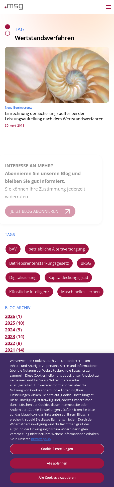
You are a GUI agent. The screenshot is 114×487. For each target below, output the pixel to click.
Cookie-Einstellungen (57, 449)
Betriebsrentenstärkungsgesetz (39, 263)
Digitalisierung (23, 277)
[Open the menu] (108, 6)
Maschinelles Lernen (80, 291)
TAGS (10, 234)
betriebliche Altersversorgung (57, 249)
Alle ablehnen (57, 463)
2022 (10, 343)
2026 (10, 316)
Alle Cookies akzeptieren (57, 477)
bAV (13, 249)
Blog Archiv (18, 307)
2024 (10, 330)
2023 (10, 336)
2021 (10, 350)
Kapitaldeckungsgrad (68, 277)
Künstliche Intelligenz (29, 291)
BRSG (86, 263)
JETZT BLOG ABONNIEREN (32, 211)
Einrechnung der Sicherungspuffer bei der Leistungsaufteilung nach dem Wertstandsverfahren (54, 116)
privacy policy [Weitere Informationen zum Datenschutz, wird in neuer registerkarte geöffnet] (41, 439)
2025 (10, 323)
